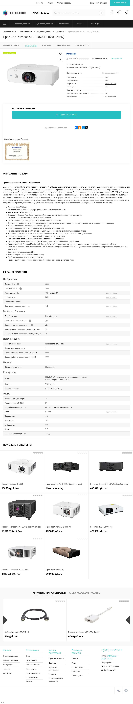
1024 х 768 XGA (110, 84)
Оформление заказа (56, 659)
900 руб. (11, 636)
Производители (77, 676)
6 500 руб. (54, 636)
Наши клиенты (31, 660)
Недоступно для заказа (56, 128)
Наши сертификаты (33, 673)
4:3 (106, 93)
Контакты (29, 682)
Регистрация (101, 3)
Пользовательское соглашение (56, 679)
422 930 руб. (110, 532)
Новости (39, 3)
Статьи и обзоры (64, 3)
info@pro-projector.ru (109, 657)
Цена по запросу (66, 489)
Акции (50, 3)
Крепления (7, 669)
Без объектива (110, 96)
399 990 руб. (66, 575)
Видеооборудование (10, 656)
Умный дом (7, 673)
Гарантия (52, 674)
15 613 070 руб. (22, 532)
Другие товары (111, 293)
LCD (106, 87)
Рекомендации (31, 669)
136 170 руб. (22, 489)
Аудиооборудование (10, 660)
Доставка (52, 663)
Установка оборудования (54, 668)
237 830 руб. (66, 532)
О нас (28, 656)
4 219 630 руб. (22, 575)
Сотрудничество (32, 677)
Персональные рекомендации (49, 593)
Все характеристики (110, 73)
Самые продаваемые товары (84, 593)
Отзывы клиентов (32, 665)
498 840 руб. (110, 489)
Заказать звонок (120, 3)
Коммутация (7, 665)
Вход (92, 3)
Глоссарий (76, 671)
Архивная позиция (23, 108)
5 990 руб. (96, 636)
